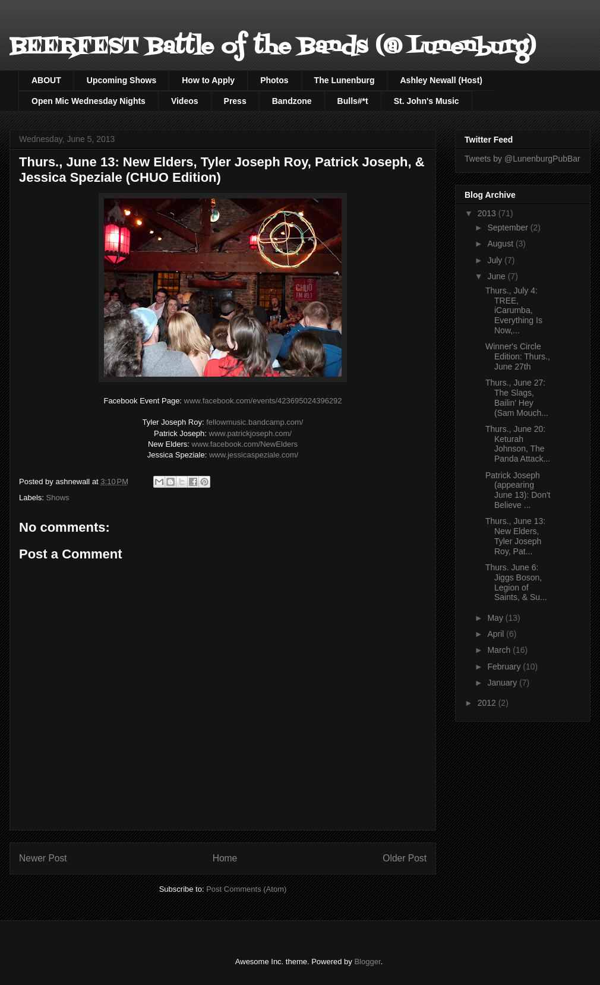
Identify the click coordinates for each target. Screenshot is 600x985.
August (501, 243)
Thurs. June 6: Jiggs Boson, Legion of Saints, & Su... (516, 582)
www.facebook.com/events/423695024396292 (263, 400)
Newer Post (43, 858)
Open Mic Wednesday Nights (88, 101)
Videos (184, 101)
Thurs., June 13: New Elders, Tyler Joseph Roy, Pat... (515, 535)
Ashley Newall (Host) (441, 80)
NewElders (245, 444)
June (497, 276)
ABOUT (46, 80)
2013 (488, 213)
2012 (488, 703)
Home (225, 858)
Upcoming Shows (121, 80)
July (495, 260)
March (500, 650)
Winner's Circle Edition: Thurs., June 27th (517, 356)
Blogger (367, 961)
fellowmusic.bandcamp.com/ (254, 422)
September (508, 227)
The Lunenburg (344, 80)
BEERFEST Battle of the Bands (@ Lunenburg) (273, 47)
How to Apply (208, 80)
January (503, 682)
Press (235, 101)
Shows (58, 497)
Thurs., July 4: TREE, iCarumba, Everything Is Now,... (513, 310)
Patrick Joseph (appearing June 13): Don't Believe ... (518, 490)
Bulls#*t (352, 101)
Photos (274, 80)
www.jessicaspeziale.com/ (253, 454)
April (496, 634)
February (505, 666)
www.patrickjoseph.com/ (250, 433)
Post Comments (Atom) (246, 889)
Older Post (405, 858)
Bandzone (292, 101)
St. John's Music (426, 101)
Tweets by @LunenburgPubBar (522, 158)
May (496, 618)
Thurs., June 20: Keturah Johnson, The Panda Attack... (517, 443)
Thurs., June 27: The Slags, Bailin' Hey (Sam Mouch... (516, 397)
